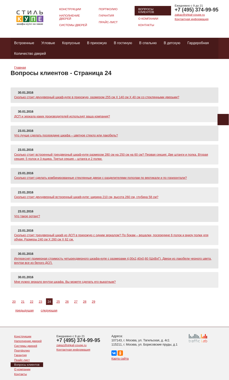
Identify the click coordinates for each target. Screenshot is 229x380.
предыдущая (22, 310)
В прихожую (97, 43)
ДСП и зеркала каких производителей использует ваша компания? (62, 116)
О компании (148, 18)
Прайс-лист (108, 22)
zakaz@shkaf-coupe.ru (190, 14)
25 (58, 301)
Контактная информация (191, 19)
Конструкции (70, 9)
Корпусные (71, 43)
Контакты (146, 25)
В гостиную (123, 43)
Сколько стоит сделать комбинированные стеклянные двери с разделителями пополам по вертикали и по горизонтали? (100, 178)
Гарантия (106, 15)
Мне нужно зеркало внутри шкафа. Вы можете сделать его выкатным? (65, 282)
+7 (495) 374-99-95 (196, 10)
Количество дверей (30, 53)
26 (67, 301)
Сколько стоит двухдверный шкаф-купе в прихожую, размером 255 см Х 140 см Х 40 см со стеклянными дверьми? (96, 97)
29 (93, 301)
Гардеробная (198, 43)
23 (40, 301)
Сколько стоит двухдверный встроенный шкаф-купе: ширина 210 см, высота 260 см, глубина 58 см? (86, 197)
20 (14, 301)
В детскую (172, 43)
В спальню (148, 43)
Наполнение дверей (69, 17)
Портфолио (108, 9)
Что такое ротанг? (27, 216)
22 (31, 301)
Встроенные (24, 43)
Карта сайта (120, 358)
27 (76, 301)
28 (84, 301)
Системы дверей (73, 25)
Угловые (48, 43)
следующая (51, 310)
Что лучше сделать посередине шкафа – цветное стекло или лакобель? (66, 135)
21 (23, 301)
